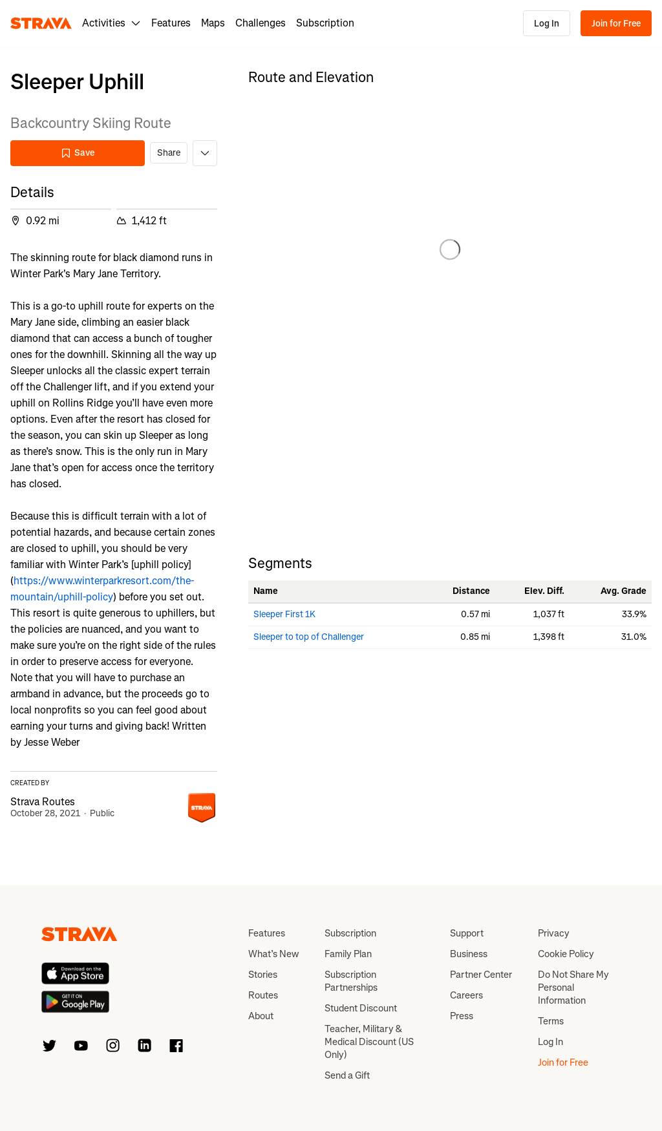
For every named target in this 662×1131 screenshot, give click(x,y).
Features (171, 23)
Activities (111, 23)
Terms (551, 1021)
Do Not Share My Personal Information (573, 987)
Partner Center (481, 974)
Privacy (554, 933)
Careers (466, 995)
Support (467, 933)
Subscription (325, 23)
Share (168, 153)
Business (468, 953)
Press (461, 1015)
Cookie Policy (566, 953)
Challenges (260, 23)
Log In (546, 23)
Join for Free (616, 23)
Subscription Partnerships (351, 981)
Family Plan (348, 953)
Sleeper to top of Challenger (308, 637)
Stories (262, 974)
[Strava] (41, 23)
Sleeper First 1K (284, 614)
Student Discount (361, 1008)
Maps (213, 23)
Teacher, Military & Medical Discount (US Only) (369, 1041)
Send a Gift (347, 1075)
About (260, 1015)
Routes (263, 995)
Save (77, 153)
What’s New (273, 953)
